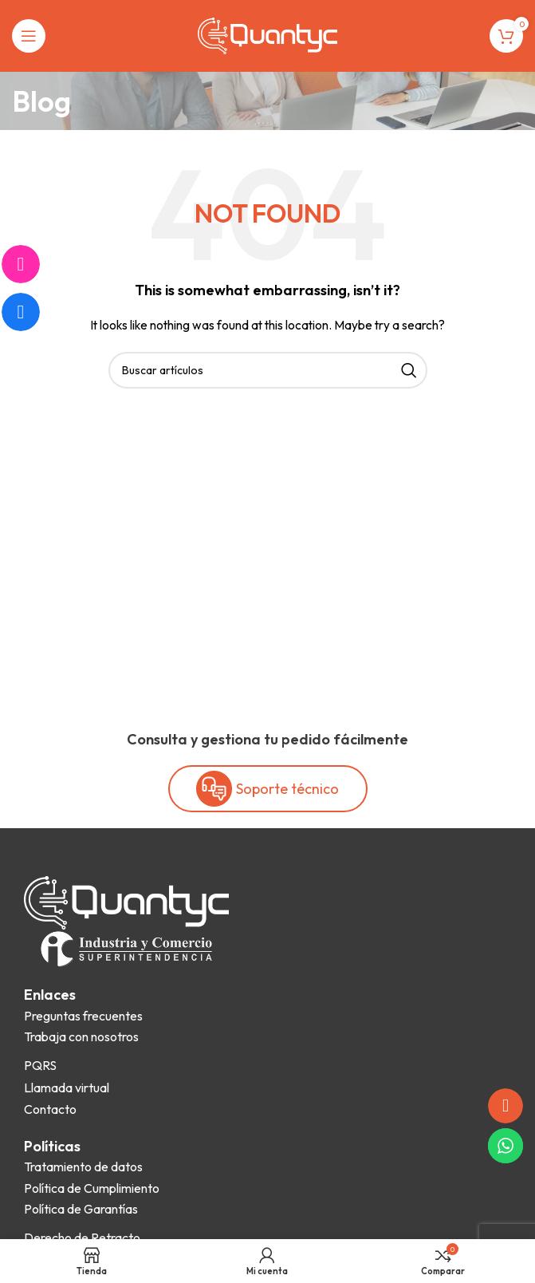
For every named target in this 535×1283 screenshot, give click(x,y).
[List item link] (83, 1016)
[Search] (267, 370)
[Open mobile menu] (28, 36)
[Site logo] (267, 34)
